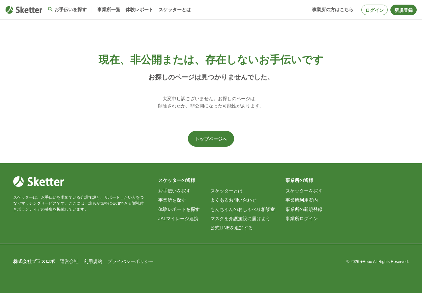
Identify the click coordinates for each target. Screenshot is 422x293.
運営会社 (69, 261)
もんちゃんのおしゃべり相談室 (242, 209)
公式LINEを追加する (231, 227)
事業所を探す (172, 200)
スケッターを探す (304, 190)
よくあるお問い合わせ (233, 200)
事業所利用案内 (302, 200)
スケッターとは (226, 190)
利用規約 (93, 261)
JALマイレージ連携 (178, 218)
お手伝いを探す (174, 190)
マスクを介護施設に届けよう (240, 218)
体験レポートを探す (179, 209)
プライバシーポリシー (130, 261)
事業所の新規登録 (304, 209)
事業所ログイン (302, 218)
